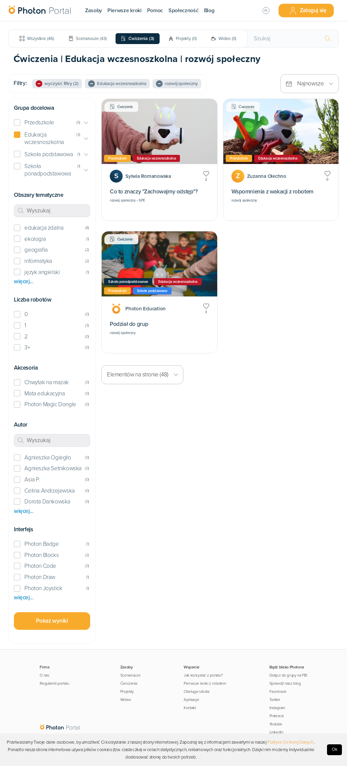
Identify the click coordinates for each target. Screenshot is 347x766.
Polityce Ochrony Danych (290, 742)
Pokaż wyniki (52, 620)
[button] (52, 122)
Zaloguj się (307, 10)
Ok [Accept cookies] (335, 749)
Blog (209, 10)
